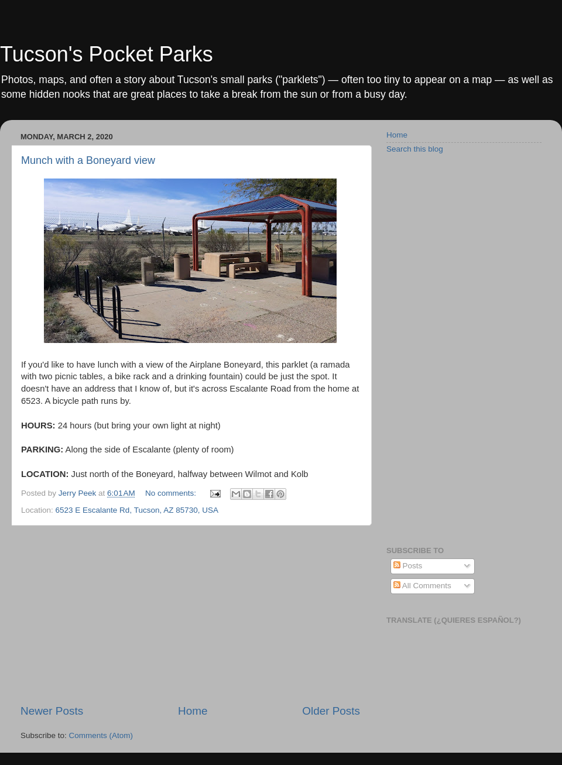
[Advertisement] (190, 614)
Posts (408, 565)
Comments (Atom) (101, 735)
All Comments (422, 585)
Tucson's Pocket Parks (106, 54)
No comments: (171, 493)
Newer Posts (51, 711)
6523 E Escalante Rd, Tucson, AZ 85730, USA (137, 510)
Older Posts (331, 711)
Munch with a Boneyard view (88, 160)
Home (192, 711)
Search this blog (414, 149)
